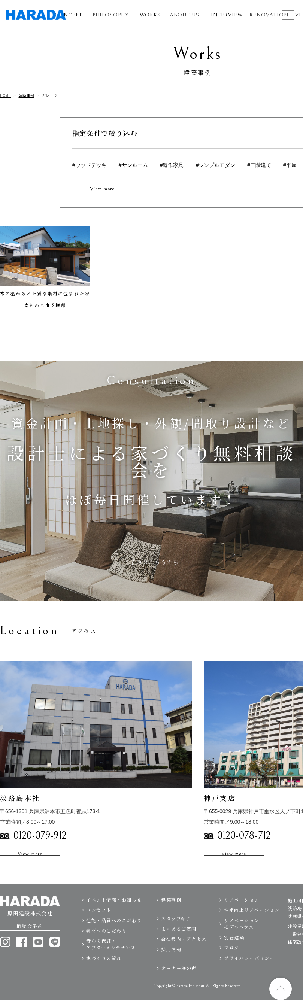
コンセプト (99, 927)
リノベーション (242, 916)
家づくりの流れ (104, 975)
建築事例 (26, 95)
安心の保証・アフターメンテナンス (111, 961)
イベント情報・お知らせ (114, 916)
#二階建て (259, 165)
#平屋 (290, 165)
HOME (5, 95)
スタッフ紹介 (176, 935)
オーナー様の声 (179, 985)
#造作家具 (172, 165)
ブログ (231, 964)
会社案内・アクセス (184, 956)
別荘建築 (234, 954)
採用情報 (171, 966)
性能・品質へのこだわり (114, 937)
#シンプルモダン (215, 165)
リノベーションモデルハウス (242, 940)
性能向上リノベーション (252, 927)
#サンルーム (133, 165)
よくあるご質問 (179, 945)
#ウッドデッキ (89, 165)
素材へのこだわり (106, 947)
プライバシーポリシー (249, 975)
